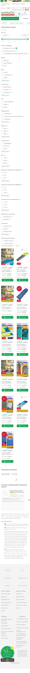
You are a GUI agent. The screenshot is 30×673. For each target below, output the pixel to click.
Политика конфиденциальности (21, 628)
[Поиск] (19, 14)
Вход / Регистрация (18, 10)
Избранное (3, 593)
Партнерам (4, 613)
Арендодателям (4, 622)
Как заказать (19, 590)
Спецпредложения (5, 596)
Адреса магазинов (6, 3)
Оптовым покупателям (6, 625)
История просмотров (6, 599)
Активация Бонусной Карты (22, 624)
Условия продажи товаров (22, 616)
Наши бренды (4, 605)
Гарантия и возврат (20, 596)
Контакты (18, 605)
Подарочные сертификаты (22, 618)
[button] (10, 18)
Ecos (14, 474)
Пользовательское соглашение (20, 635)
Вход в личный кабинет (21, 602)
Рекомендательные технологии (20, 643)
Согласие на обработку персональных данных (21, 639)
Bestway (5, 474)
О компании (4, 632)
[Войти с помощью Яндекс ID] (28, 10)
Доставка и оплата (20, 593)
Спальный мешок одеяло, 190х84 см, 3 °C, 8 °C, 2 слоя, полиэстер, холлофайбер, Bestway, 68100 (17, 491)
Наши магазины (4, 602)
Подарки (3, 607)
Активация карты (16, 3)
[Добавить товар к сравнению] (10, 250)
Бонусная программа (21, 621)
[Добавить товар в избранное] (12, 250)
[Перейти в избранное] (24, 13)
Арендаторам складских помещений (6, 617)
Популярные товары (5, 590)
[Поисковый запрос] (15, 14)
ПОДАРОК (7, 660)
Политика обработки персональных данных (21, 631)
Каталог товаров (5, 588)
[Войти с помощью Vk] (26, 10)
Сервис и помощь (20, 588)
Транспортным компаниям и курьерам (7, 629)
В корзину (7, 280)
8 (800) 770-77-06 (16, 8)
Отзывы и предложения (21, 599)
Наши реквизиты (5, 635)
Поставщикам (4, 620)
